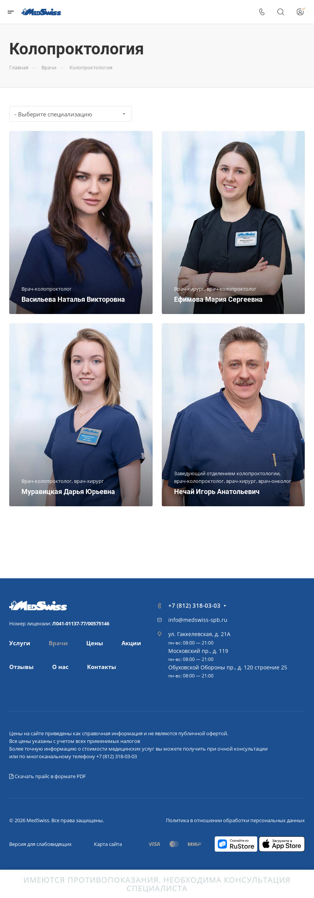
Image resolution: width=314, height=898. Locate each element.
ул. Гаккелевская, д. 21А (199, 634)
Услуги (19, 643)
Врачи (58, 643)
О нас (60, 667)
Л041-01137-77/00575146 (80, 623)
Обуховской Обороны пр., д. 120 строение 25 (227, 667)
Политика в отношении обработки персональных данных (235, 820)
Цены (94, 643)
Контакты (101, 667)
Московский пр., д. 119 (198, 650)
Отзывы (21, 667)
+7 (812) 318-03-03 (194, 605)
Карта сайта (108, 844)
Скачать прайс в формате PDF (47, 776)
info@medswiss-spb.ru (197, 619)
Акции (131, 643)
